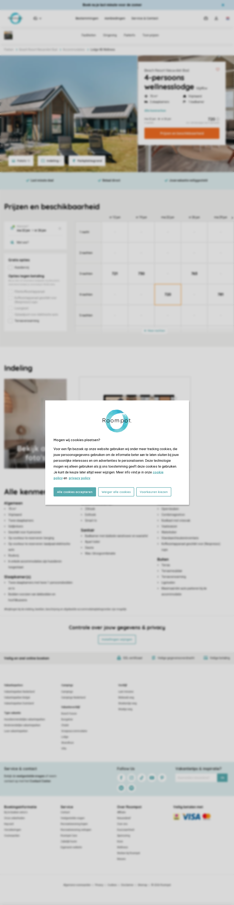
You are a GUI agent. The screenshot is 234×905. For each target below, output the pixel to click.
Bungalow (67, 719)
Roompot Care (69, 835)
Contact (65, 812)
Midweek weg (126, 697)
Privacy (99, 885)
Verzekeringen (12, 829)
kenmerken (155, 110)
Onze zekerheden (14, 818)
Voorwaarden (12, 835)
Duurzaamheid (125, 829)
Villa (63, 748)
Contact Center (40, 781)
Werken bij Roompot (128, 853)
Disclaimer (127, 885)
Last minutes (126, 691)
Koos (120, 841)
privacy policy (79, 478)
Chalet (65, 725)
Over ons (122, 824)
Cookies (112, 885)
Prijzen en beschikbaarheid (182, 133)
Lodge (64, 736)
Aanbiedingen (115, 18)
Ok (222, 778)
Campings (67, 685)
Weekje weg (125, 709)
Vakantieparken (13, 685)
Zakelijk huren (69, 841)
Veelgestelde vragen (73, 818)
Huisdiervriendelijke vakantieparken (24, 719)
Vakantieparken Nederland (19, 691)
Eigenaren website (71, 847)
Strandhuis (67, 742)
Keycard (9, 824)
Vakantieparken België (17, 697)
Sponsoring (123, 835)
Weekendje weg (127, 703)
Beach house (69, 713)
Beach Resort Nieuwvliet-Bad (166, 70)
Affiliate (121, 812)
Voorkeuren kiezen (154, 492)
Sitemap (142, 885)
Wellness (122, 847)
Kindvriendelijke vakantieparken (22, 725)
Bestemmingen (87, 18)
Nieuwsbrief (124, 818)
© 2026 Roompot (161, 885)
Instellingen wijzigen (117, 639)
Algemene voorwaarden (77, 885)
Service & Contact (144, 18)
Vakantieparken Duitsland (19, 703)
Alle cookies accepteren (75, 492)
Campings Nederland (73, 697)
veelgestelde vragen (30, 776)
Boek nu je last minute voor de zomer (112, 5)
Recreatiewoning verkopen (76, 829)
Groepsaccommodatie (74, 731)
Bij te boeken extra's (16, 812)
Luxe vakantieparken (16, 731)
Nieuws (121, 859)
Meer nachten (154, 330)
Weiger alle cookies (116, 492)
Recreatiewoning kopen (74, 824)
